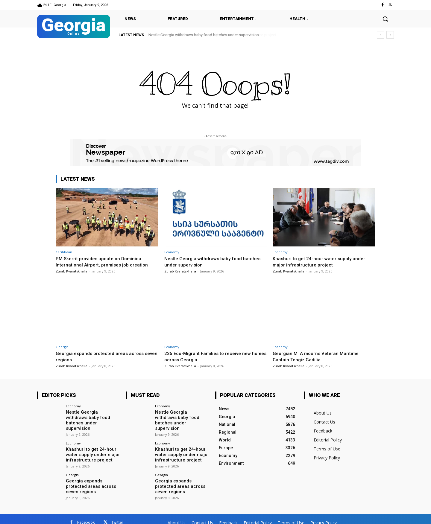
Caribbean (64, 252)
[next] (390, 35)
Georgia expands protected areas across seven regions (93, 478)
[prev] (380, 35)
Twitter (117, 515)
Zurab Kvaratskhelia (71, 271)
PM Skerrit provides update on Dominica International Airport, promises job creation (105, 261)
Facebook (86, 515)
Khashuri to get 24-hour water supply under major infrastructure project (322, 261)
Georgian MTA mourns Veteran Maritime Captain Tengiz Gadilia (319, 356)
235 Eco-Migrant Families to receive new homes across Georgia (211, 356)
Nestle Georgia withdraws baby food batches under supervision (203, 35)
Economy (171, 252)
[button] (385, 19)
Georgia (62, 346)
